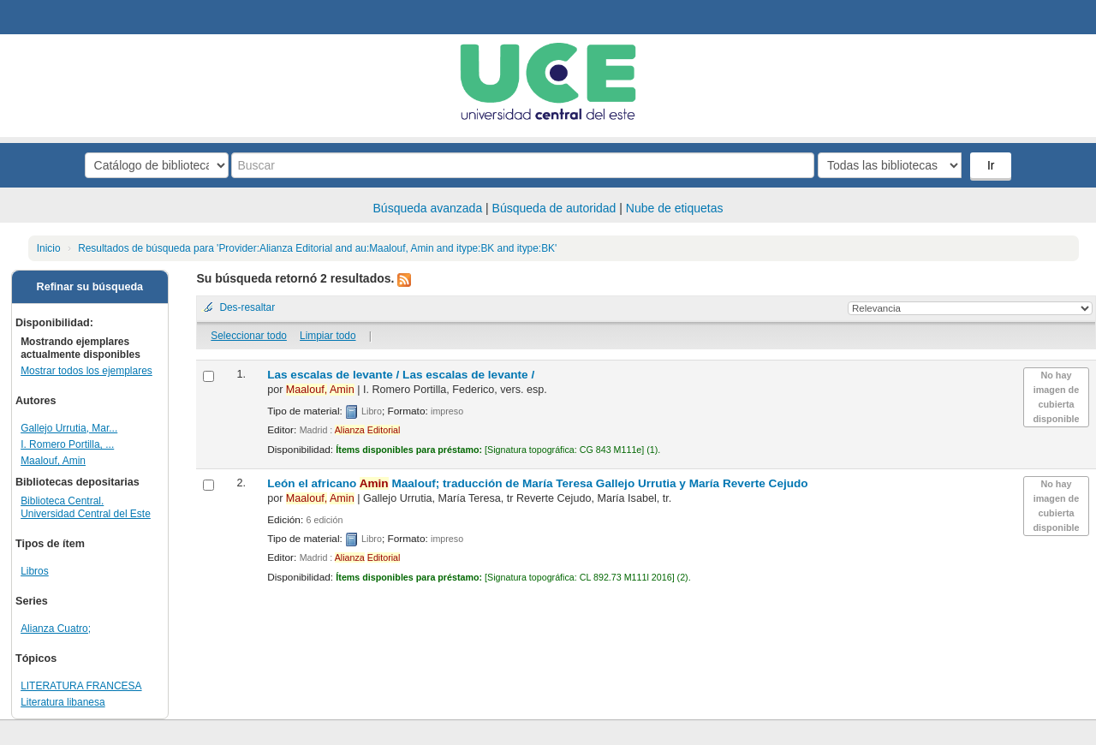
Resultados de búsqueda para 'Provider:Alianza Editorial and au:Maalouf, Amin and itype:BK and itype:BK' (317, 248)
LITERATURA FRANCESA (81, 686)
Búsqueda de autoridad (554, 208)
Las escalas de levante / (400, 374)
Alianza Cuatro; (56, 629)
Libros (35, 571)
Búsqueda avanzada (428, 208)
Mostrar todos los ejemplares (86, 371)
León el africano (537, 483)
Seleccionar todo (249, 336)
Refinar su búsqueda (90, 287)
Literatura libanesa (62, 702)
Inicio (49, 248)
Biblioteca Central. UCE (60, 17)
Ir (991, 165)
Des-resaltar (247, 307)
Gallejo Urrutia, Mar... (69, 428)
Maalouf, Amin (53, 461)
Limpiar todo (327, 336)
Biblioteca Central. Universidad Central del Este (86, 507)
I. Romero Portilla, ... (67, 444)
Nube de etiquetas (675, 208)
